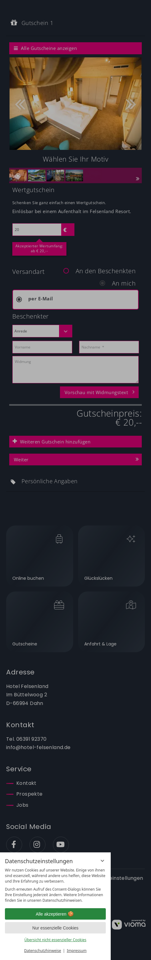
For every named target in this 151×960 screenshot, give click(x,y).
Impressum (76, 950)
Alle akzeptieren (55, 914)
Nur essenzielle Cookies (55, 927)
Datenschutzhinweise (42, 950)
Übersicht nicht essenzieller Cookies (55, 939)
